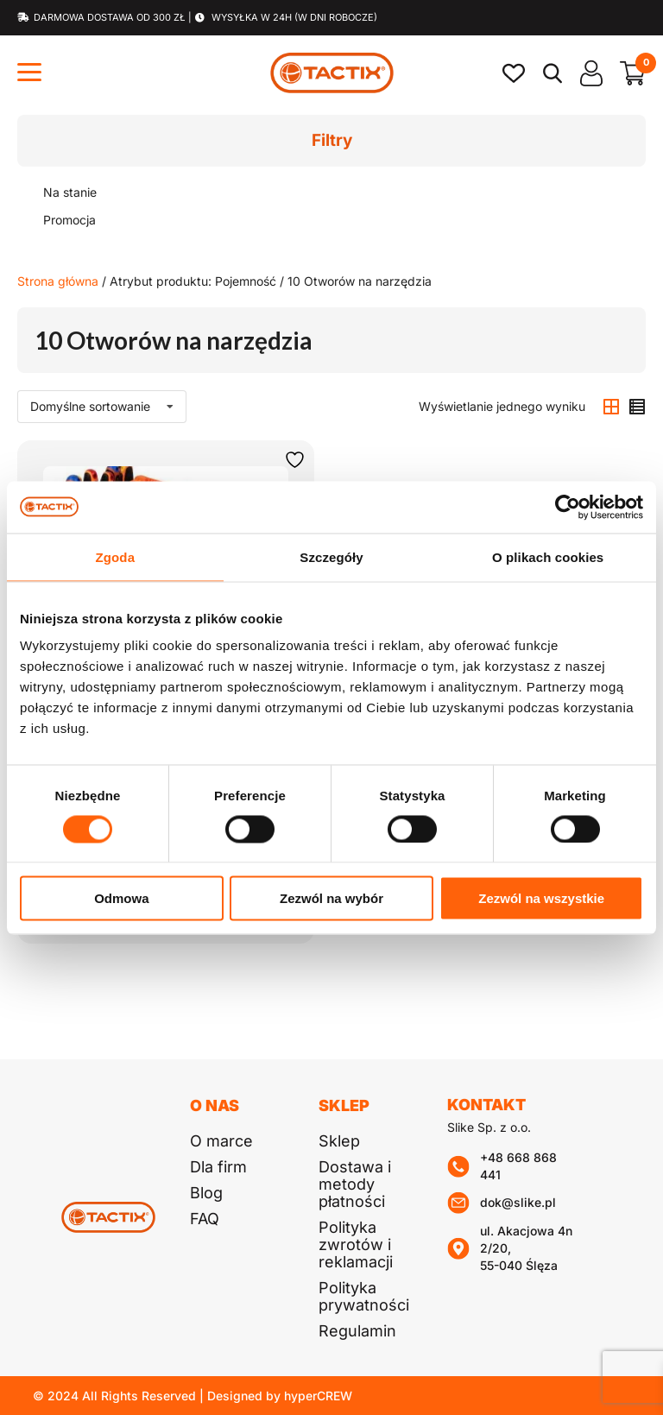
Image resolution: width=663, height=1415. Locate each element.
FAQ (204, 1219)
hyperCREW (318, 1395)
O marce (221, 1141)
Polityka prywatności (364, 1296)
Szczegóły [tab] (331, 556)
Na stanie (70, 192)
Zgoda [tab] (116, 556)
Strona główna (57, 281)
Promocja (69, 219)
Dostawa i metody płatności (355, 1184)
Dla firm (218, 1167)
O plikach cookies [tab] (547, 556)
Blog (206, 1193)
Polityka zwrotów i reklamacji (356, 1244)
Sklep (339, 1141)
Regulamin (357, 1331)
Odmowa (121, 898)
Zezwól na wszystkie (541, 898)
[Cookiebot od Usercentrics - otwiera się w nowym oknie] (567, 507)
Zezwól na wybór (331, 898)
